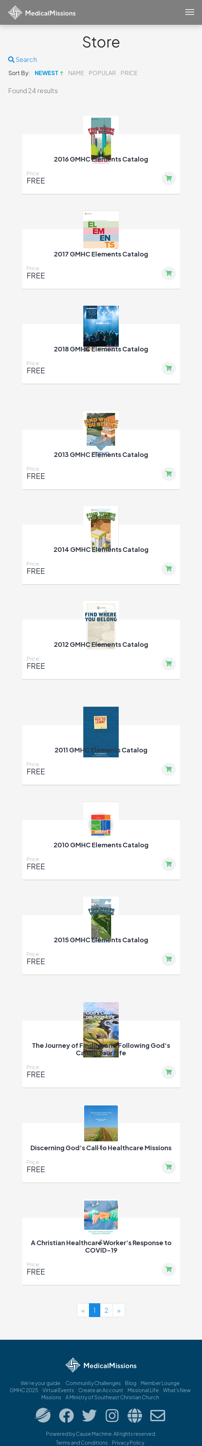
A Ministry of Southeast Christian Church (112, 1397)
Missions (51, 1397)
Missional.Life (143, 1390)
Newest (46, 73)
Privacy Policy (128, 1442)
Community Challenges (93, 1383)
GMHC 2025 (24, 1390)
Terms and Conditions (82, 1442)
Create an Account (100, 1390)
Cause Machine (94, 1433)
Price (129, 73)
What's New (177, 1390)
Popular (102, 73)
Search (22, 59)
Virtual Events (58, 1390)
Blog (130, 1383)
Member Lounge (160, 1383)
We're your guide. (41, 1383)
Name (76, 73)
